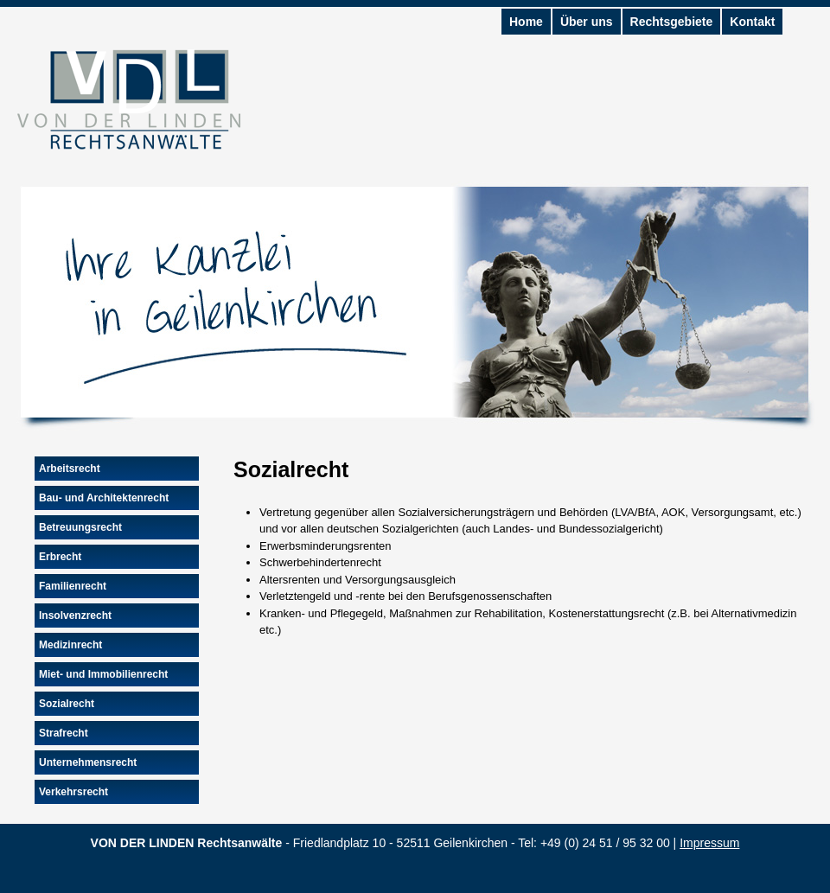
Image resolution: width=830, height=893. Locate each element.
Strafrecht (63, 733)
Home (526, 22)
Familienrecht (72, 586)
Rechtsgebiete (671, 22)
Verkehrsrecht (73, 792)
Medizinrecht (70, 645)
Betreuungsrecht (80, 527)
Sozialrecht (66, 704)
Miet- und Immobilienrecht (103, 674)
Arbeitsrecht (69, 468)
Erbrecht (60, 557)
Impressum (709, 843)
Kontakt (752, 22)
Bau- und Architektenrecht (104, 498)
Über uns (586, 22)
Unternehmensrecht (88, 762)
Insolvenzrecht (75, 615)
